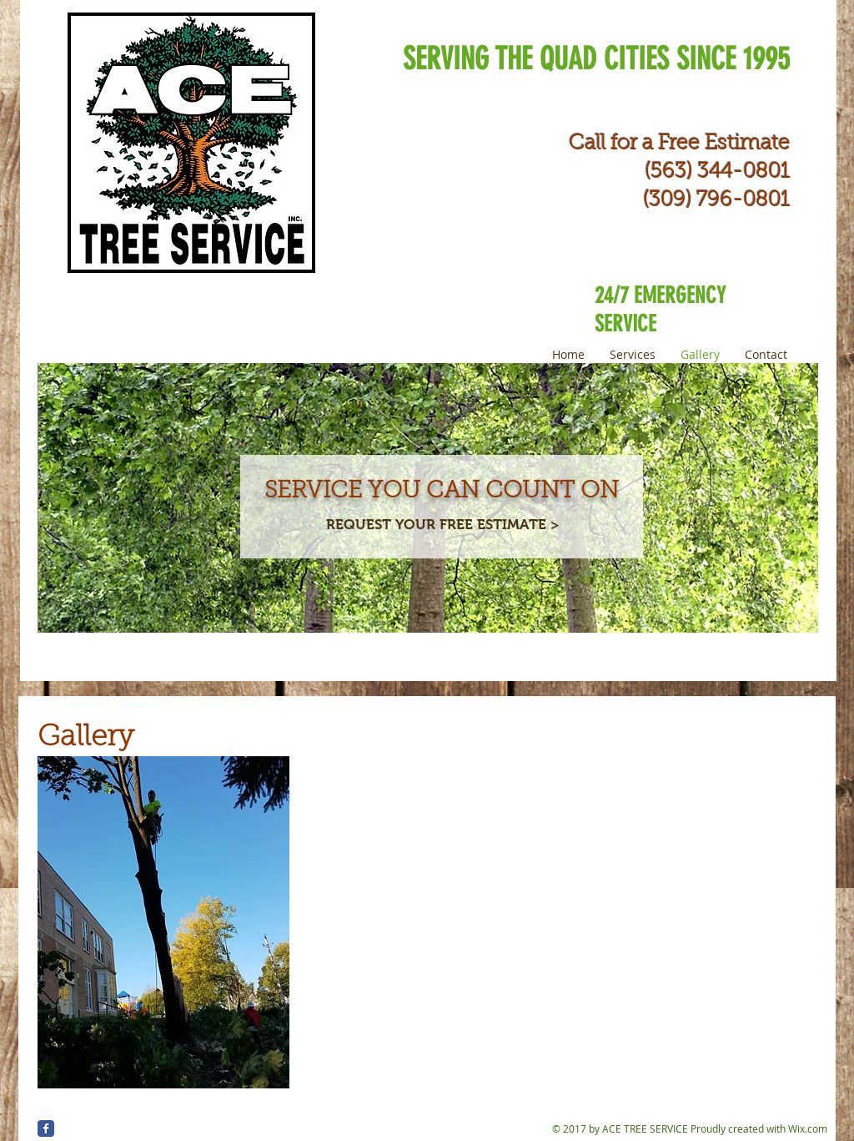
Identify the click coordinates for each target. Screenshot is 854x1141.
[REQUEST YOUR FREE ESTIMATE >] (443, 525)
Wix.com (807, 1128)
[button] (163, 922)
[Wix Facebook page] (46, 1128)
